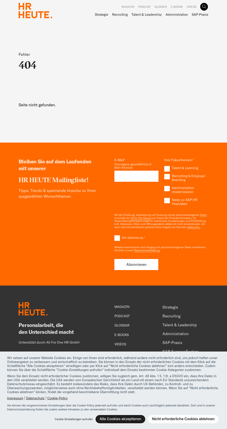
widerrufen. (193, 227)
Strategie (101, 14)
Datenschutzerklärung (147, 250)
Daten (203, 214)
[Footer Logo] (33, 309)
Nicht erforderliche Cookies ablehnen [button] (183, 419)
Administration (177, 14)
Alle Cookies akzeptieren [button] (120, 419)
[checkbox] (186, 186)
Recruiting (120, 14)
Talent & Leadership (146, 14)
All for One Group (141, 218)
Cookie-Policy (57, 398)
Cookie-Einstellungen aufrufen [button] (74, 419)
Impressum (15, 398)
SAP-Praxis (200, 14)
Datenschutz (35, 398)
